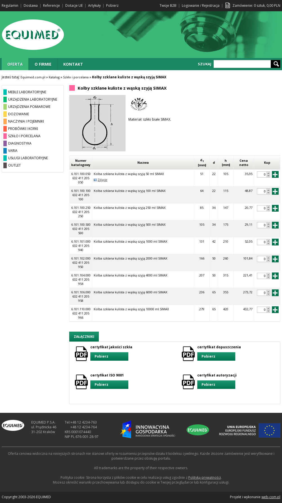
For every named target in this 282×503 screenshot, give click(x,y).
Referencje (51, 5)
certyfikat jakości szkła (111, 353)
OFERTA (15, 64)
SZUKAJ (204, 64)
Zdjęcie (102, 180)
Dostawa (31, 5)
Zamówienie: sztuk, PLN (256, 5)
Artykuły (94, 5)
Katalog (54, 77)
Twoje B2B (168, 5)
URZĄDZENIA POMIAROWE (29, 106)
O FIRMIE (43, 64)
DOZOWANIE (18, 114)
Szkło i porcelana (76, 77)
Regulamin (10, 5)
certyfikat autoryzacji (217, 381)
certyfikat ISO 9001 (109, 381)
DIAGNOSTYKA (20, 143)
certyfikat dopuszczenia (219, 353)
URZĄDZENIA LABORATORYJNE (32, 99)
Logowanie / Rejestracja (201, 5)
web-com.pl (270, 497)
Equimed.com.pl (33, 77)
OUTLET (14, 165)
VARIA (12, 150)
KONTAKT (73, 64)
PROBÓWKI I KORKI (23, 128)
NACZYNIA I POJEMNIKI (26, 121)
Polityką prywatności (204, 477)
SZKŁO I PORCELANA (24, 136)
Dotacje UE (74, 5)
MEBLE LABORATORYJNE (27, 92)
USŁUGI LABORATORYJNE (28, 158)
